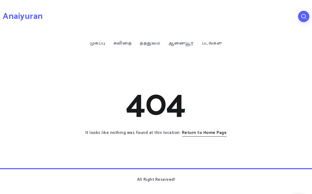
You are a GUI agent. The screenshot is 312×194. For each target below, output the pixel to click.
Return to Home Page (204, 132)
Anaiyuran (23, 16)
